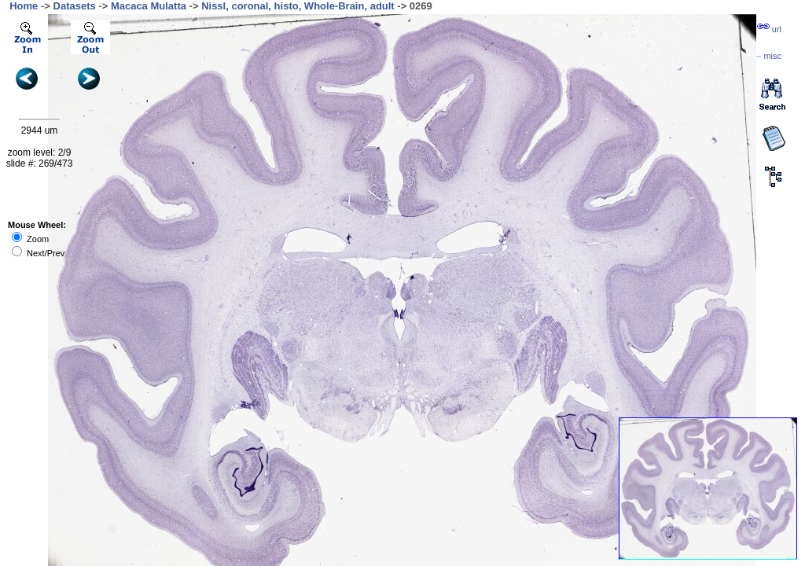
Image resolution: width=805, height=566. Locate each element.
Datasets (74, 6)
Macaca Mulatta (148, 6)
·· (768, 56)
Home (23, 6)
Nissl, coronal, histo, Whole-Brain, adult (298, 6)
